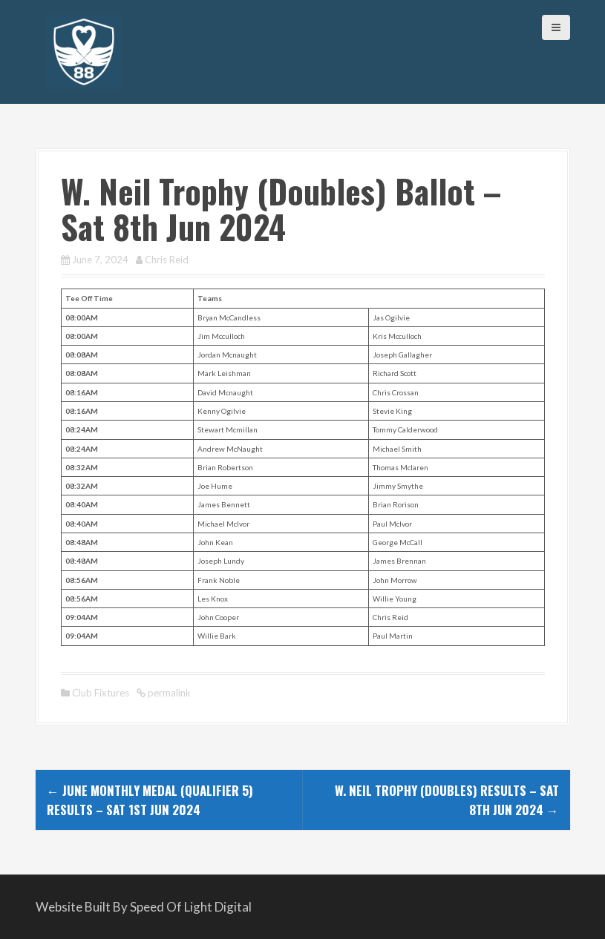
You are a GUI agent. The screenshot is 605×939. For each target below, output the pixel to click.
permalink (168, 693)
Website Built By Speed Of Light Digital (144, 907)
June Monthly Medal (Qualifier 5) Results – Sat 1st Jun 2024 (150, 800)
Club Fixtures (100, 693)
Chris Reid (167, 260)
